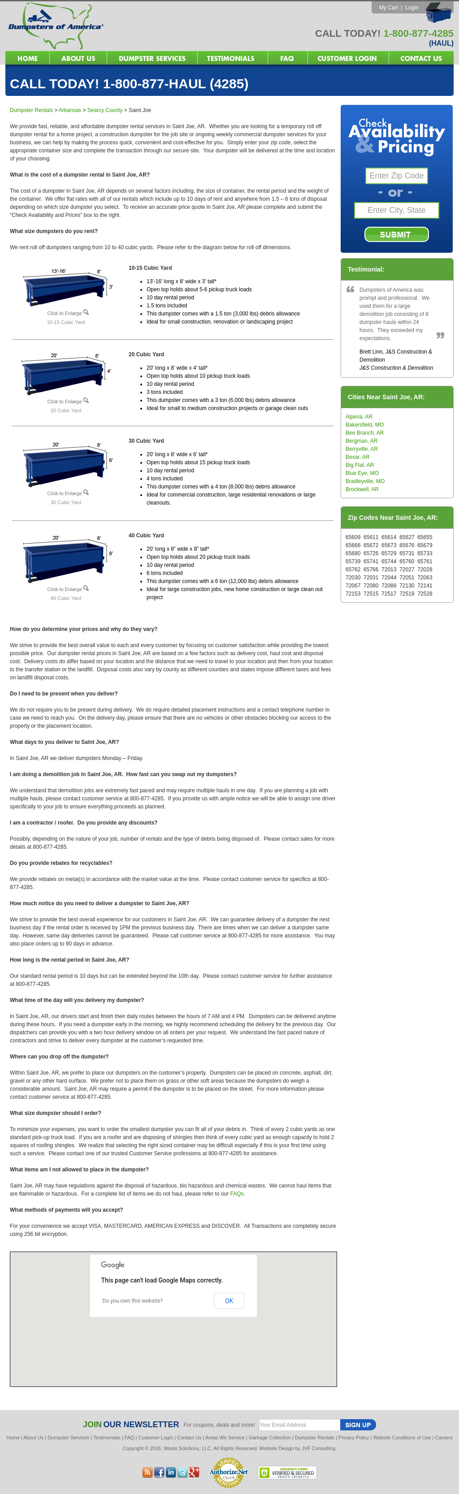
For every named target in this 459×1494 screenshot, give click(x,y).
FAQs (237, 1194)
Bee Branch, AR (365, 433)
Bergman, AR (361, 441)
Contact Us (189, 1437)
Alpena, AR (359, 417)
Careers (444, 1437)
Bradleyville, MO (365, 481)
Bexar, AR (357, 457)
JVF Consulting (318, 1448)
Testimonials (107, 1437)
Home (12, 1437)
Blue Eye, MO (362, 473)
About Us (33, 1437)
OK (229, 1300)
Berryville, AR (362, 449)
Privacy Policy (353, 1437)
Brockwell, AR (362, 489)
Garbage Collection (270, 1437)
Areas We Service (225, 1437)
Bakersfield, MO (365, 425)
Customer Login (155, 1437)
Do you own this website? (133, 1301)
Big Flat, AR (360, 465)
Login (411, 7)
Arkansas (70, 110)
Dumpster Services (68, 1437)
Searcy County (105, 110)
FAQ (129, 1437)
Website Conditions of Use (402, 1437)
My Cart (388, 7)
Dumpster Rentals (31, 110)
